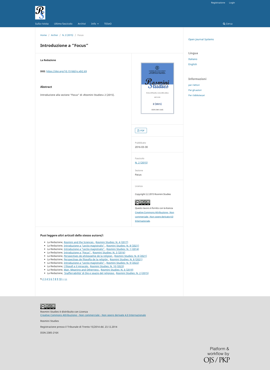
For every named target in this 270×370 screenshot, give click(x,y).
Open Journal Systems (201, 39)
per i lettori (194, 84)
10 (60, 279)
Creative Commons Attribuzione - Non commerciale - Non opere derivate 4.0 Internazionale (154, 216)
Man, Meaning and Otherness (81, 269)
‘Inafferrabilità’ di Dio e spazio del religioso (89, 273)
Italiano (192, 59)
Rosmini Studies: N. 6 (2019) (117, 269)
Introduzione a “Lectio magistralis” (84, 245)
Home (43, 35)
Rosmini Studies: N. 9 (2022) (122, 262)
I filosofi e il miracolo (76, 266)
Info (94, 23)
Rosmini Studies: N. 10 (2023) (107, 266)
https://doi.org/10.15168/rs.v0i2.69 (66, 71)
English (192, 64)
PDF (142, 130)
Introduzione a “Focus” (77, 252)
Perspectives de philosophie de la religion (88, 256)
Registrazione (218, 2)
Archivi (82, 23)
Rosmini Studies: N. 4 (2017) (112, 242)
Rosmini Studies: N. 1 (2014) (122, 249)
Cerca (227, 23)
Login (232, 2)
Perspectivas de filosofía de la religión (86, 259)
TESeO (108, 23)
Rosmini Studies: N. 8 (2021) (122, 245)
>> (65, 279)
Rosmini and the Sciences (79, 242)
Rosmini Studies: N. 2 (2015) (132, 273)
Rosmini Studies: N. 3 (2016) (109, 252)
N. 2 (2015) (67, 35)
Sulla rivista (42, 23)
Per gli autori (194, 90)
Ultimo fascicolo (63, 23)
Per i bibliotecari (196, 95)
